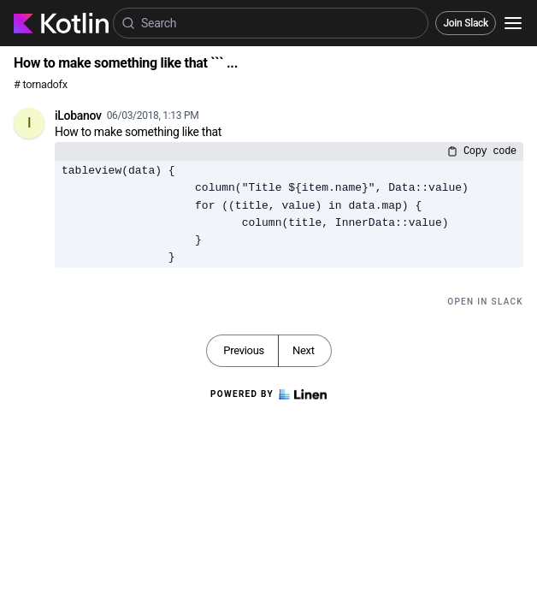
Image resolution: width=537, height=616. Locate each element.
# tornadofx (41, 84)
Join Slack (465, 23)
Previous (243, 350)
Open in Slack (485, 301)
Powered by (268, 394)
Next (303, 350)
